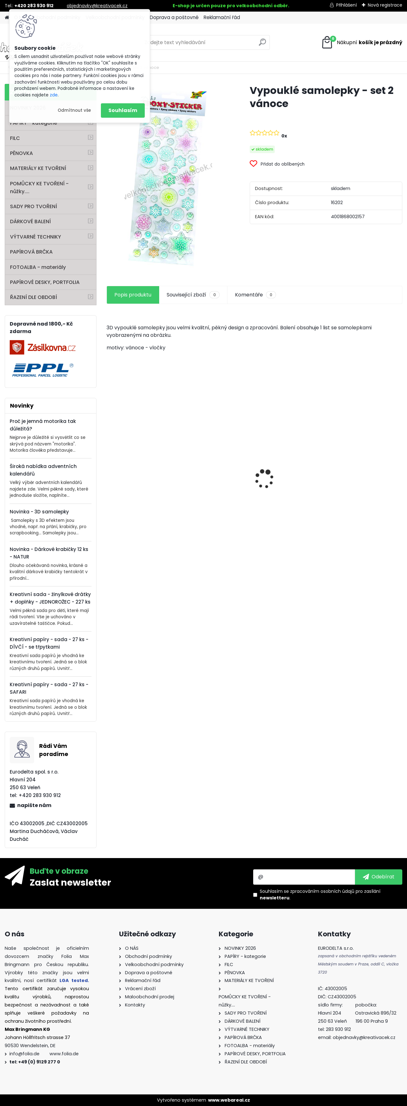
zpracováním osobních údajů (322, 891)
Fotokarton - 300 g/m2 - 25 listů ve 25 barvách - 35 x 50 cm (366, 469)
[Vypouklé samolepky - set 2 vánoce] (168, 178)
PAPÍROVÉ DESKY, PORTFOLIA (45, 282)
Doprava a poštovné (174, 17)
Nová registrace (385, 5)
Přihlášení (346, 5)
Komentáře (255, 295)
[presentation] (110, 468)
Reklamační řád (222, 17)
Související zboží (193, 295)
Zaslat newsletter (70, 882)
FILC (15, 138)
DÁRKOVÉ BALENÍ (30, 221)
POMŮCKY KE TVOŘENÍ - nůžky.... (39, 187)
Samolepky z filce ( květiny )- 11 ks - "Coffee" (140, 499)
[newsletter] (378, 877)
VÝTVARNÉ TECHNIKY (35, 236)
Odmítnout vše (74, 110)
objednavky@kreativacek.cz (97, 6)
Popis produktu (132, 294)
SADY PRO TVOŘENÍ (33, 206)
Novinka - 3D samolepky (39, 511)
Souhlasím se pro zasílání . (320, 894)
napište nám (34, 805)
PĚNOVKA (21, 153)
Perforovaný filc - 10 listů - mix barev (291, 492)
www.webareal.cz (229, 1100)
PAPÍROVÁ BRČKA (31, 251)
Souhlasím (122, 110)
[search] (262, 45)
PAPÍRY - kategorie (33, 122)
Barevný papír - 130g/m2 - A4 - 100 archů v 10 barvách (216, 499)
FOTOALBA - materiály (38, 267)
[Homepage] (7, 18)
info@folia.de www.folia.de (44, 1054)
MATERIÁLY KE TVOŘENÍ (38, 168)
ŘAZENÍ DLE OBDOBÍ (33, 297)
